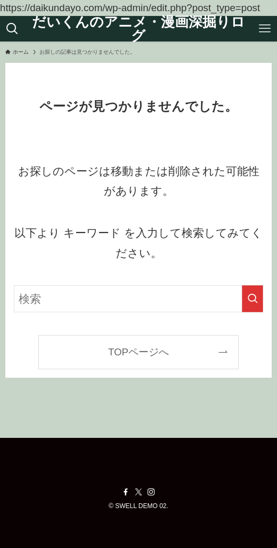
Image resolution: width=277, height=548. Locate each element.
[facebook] (126, 492)
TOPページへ (138, 352)
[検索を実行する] (252, 299)
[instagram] (151, 492)
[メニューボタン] (264, 28)
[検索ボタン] (12, 28)
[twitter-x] (138, 492)
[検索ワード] (138, 299)
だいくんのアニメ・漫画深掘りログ (138, 29)
